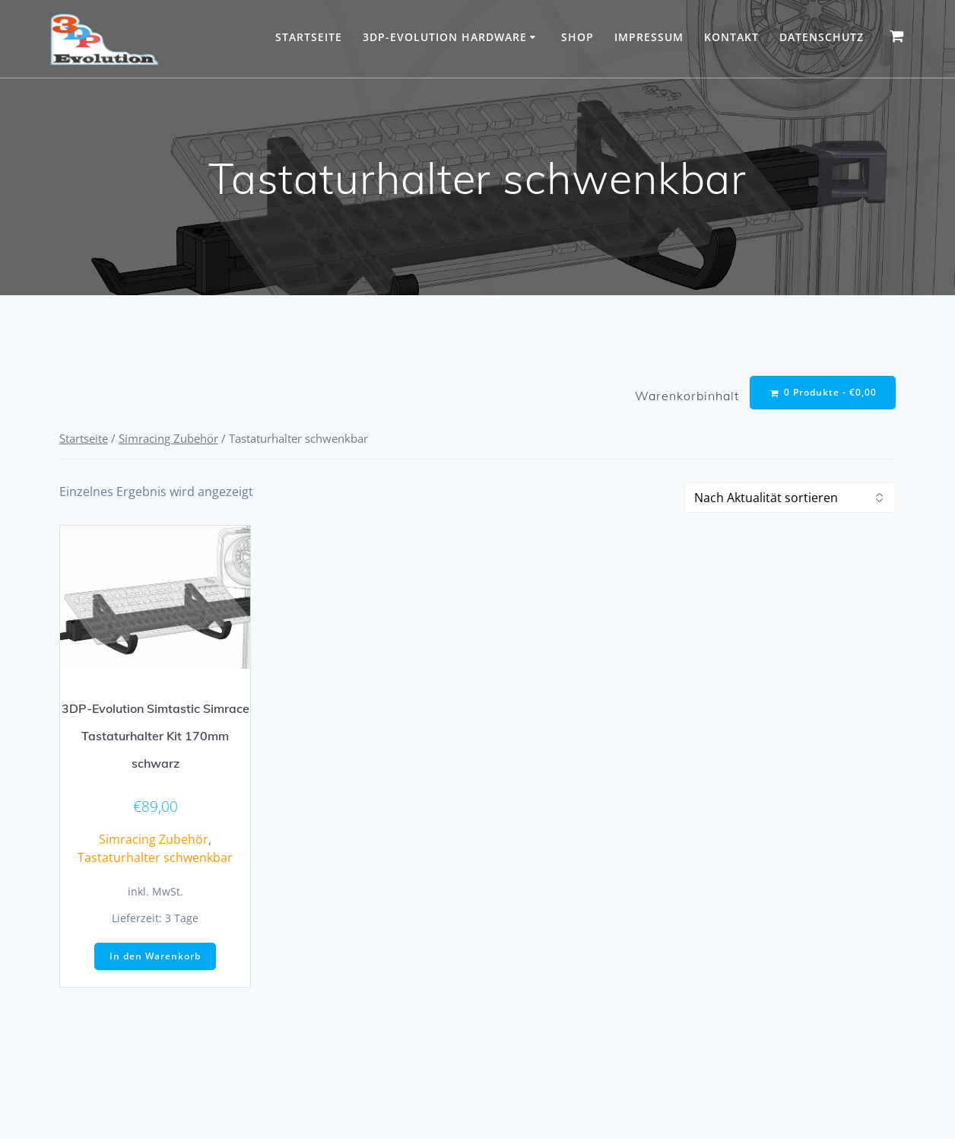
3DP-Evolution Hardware (445, 37)
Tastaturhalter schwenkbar (155, 859)
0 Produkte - (822, 393)
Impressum (649, 37)
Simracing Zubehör (168, 439)
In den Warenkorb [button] (155, 957)
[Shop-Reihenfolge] (790, 499)
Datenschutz (821, 37)
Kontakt (731, 37)
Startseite (308, 37)
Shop (577, 37)
